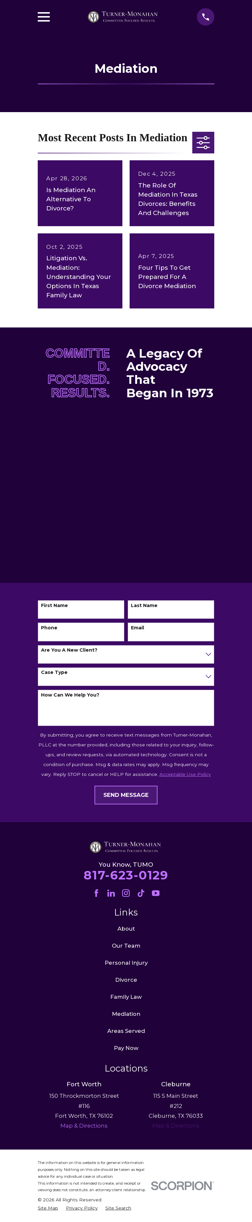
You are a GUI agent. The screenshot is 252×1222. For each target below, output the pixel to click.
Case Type (54, 672)
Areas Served (126, 1031)
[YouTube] (155, 893)
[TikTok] (141, 893)
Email (137, 628)
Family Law (126, 997)
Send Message (126, 795)
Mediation (126, 1014)
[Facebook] (96, 893)
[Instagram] (126, 893)
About (126, 928)
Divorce (126, 979)
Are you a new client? (69, 650)
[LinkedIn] (111, 893)
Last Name (144, 605)
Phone (49, 628)
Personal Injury (126, 962)
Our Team (126, 945)
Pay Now (126, 1048)
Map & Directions (176, 1125)
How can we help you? (70, 695)
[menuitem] (48, 1208)
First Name (54, 605)
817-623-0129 (126, 875)
